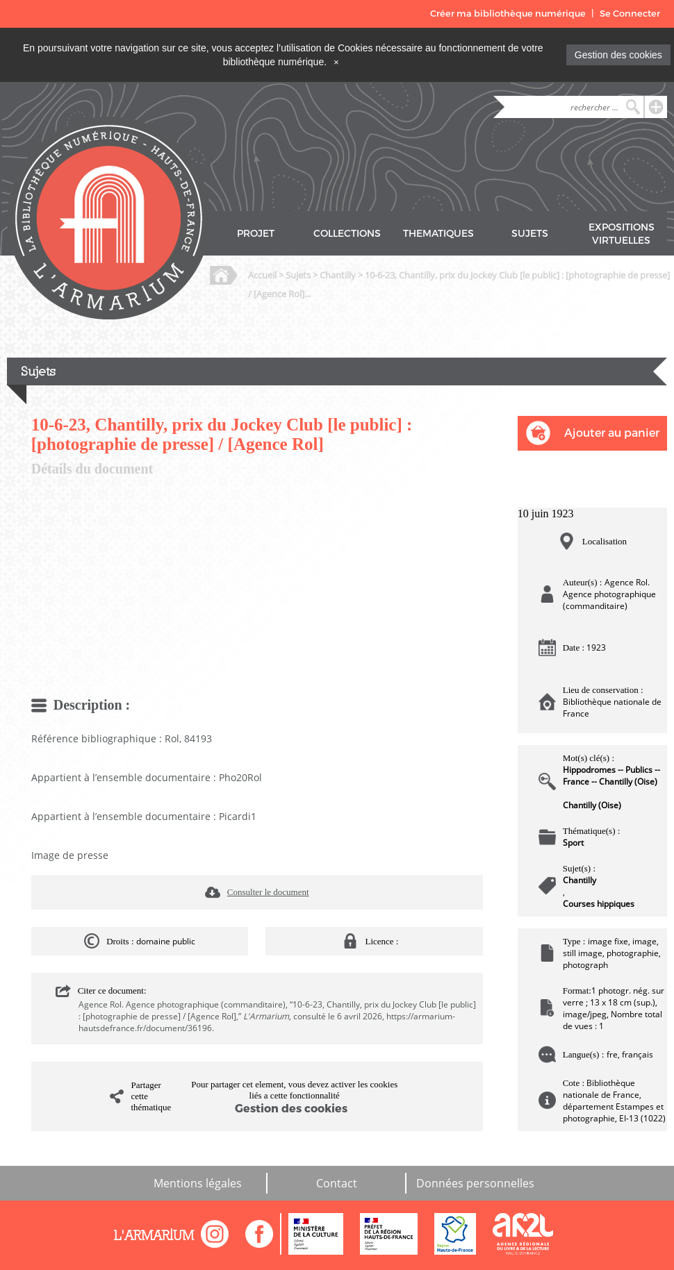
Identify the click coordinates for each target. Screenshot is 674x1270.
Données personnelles (475, 1183)
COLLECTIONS (347, 233)
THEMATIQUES (438, 233)
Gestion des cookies (618, 54)
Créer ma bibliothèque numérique (508, 13)
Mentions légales (198, 1183)
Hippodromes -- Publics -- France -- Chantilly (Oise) (611, 775)
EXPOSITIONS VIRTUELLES (622, 234)
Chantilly (338, 275)
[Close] (336, 62)
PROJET (255, 233)
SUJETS (529, 233)
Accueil (262, 275)
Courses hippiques (598, 904)
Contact (336, 1183)
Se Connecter (630, 13)
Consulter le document (268, 892)
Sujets (298, 275)
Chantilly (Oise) (592, 805)
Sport (573, 843)
